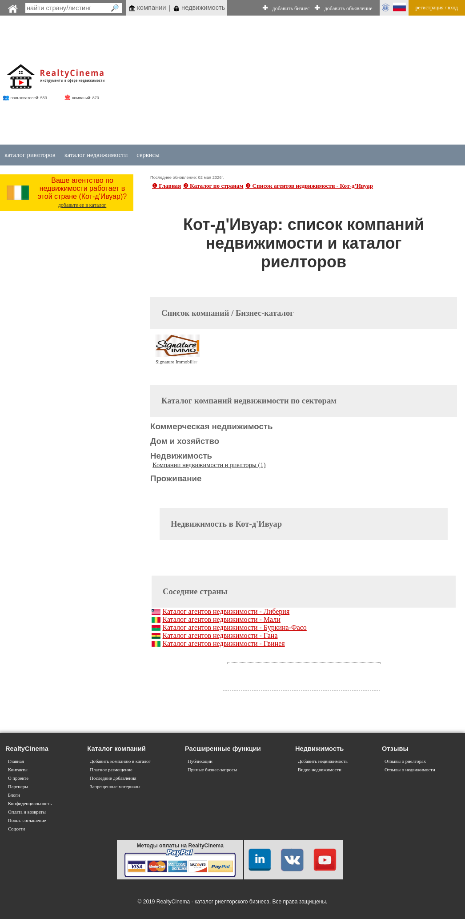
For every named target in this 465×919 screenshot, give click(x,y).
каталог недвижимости (96, 154)
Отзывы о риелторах (405, 761)
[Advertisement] (277, 81)
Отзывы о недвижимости (410, 769)
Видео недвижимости (319, 769)
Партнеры (18, 786)
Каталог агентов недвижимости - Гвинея (223, 643)
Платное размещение (111, 769)
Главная (16, 761)
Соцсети (16, 828)
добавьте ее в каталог (82, 205)
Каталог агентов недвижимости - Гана (219, 635)
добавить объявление (349, 8)
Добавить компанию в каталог (120, 761)
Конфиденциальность (30, 803)
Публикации (200, 761)
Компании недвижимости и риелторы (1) (209, 464)
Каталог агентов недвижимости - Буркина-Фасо (234, 627)
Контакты (18, 769)
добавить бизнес (291, 8)
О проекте (18, 778)
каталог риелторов (30, 154)
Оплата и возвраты (27, 812)
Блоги (14, 795)
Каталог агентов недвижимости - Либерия (225, 611)
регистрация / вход (437, 7)
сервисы (148, 154)
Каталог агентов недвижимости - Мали (221, 619)
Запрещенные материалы (115, 786)
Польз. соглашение (27, 820)
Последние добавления (113, 778)
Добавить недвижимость (323, 761)
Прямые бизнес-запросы (212, 769)
